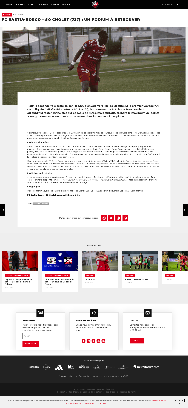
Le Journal (103, 283)
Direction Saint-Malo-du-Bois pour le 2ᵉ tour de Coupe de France (70, 284)
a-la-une (36, 203)
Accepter (179, 400)
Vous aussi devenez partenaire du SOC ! (111, 378)
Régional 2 (20, 4)
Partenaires (168, 4)
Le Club (9, 279)
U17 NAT (31, 4)
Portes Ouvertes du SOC (157, 283)
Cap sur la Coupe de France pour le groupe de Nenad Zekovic (22, 284)
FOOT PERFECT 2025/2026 (48, 4)
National (7, 15)
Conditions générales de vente (121, 394)
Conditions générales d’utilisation (96, 403)
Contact (66, 4)
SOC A (26, 279)
